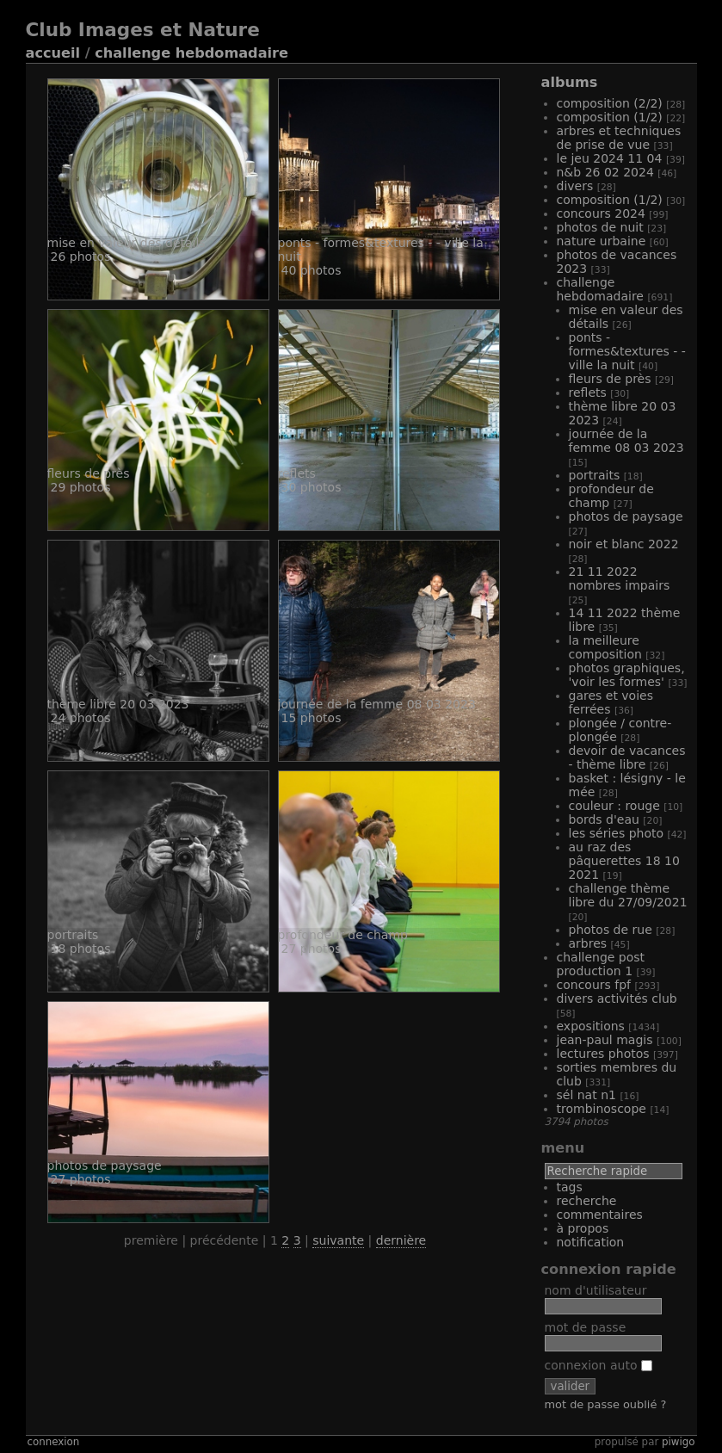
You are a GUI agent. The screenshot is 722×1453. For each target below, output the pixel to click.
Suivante (338, 1240)
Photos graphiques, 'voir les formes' (627, 675)
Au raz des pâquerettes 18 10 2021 (624, 860)
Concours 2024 (601, 213)
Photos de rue (610, 930)
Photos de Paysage (626, 516)
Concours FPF (594, 985)
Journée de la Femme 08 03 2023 (626, 440)
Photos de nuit (600, 227)
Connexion (54, 1442)
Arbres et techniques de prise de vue (619, 137)
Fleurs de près (610, 379)
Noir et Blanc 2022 (624, 544)
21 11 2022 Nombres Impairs (619, 578)
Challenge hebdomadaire (191, 53)
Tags (570, 1187)
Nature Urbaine (601, 241)
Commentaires (600, 1214)
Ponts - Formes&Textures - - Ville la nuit (627, 351)
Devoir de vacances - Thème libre (627, 757)
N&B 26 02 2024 (605, 172)
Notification (591, 1242)
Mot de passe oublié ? (606, 1404)
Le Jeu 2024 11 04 (610, 158)
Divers (575, 186)
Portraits (594, 475)
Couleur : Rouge (614, 806)
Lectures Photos (603, 1053)
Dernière (401, 1240)
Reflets (588, 392)
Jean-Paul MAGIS (605, 1040)
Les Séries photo (616, 833)
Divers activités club (617, 998)
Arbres (588, 943)
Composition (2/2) (610, 103)
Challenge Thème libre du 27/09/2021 (628, 895)
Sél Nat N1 (586, 1095)
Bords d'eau (604, 819)
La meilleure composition (605, 647)
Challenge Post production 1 (601, 964)
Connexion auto (598, 1365)
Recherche (587, 1201)
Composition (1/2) (610, 117)
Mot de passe (585, 1327)
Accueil (53, 53)
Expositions (591, 1026)
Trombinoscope (601, 1109)
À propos (583, 1228)
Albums (569, 82)
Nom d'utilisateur (596, 1290)
